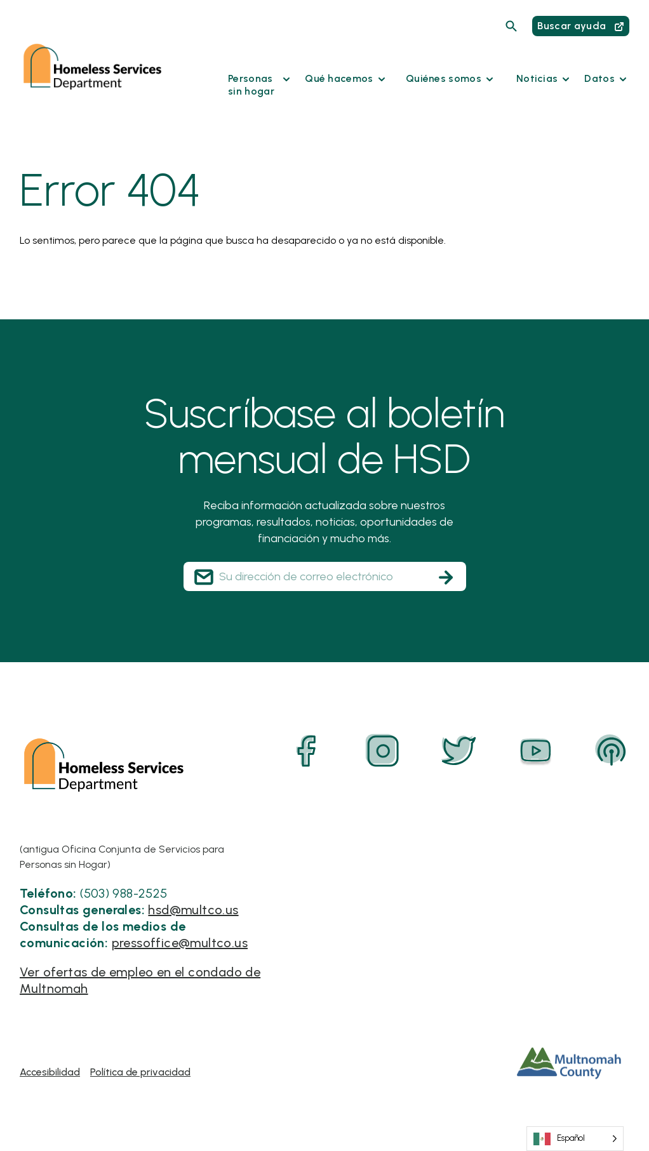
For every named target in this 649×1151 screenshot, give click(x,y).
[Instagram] (383, 751)
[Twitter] (459, 751)
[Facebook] (306, 751)
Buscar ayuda (580, 26)
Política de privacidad (140, 1072)
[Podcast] (611, 751)
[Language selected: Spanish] (575, 1138)
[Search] (511, 26)
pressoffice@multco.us (180, 942)
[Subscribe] (446, 577)
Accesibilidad (50, 1072)
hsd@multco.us (193, 909)
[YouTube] (535, 751)
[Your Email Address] (325, 576)
